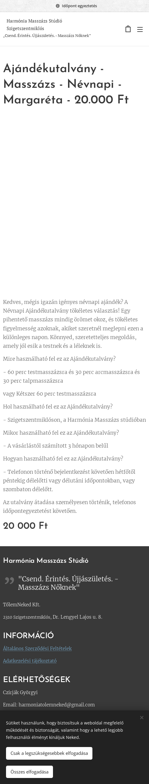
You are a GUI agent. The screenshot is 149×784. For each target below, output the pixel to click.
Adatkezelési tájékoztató (30, 661)
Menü (140, 29)
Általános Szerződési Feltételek (37, 648)
